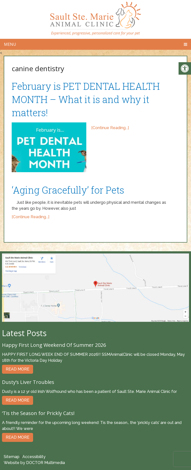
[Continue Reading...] (110, 127)
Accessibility (34, 456)
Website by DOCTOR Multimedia (34, 462)
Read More (17, 369)
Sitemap (11, 456)
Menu (10, 44)
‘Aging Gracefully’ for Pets (68, 190)
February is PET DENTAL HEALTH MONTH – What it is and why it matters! (86, 99)
